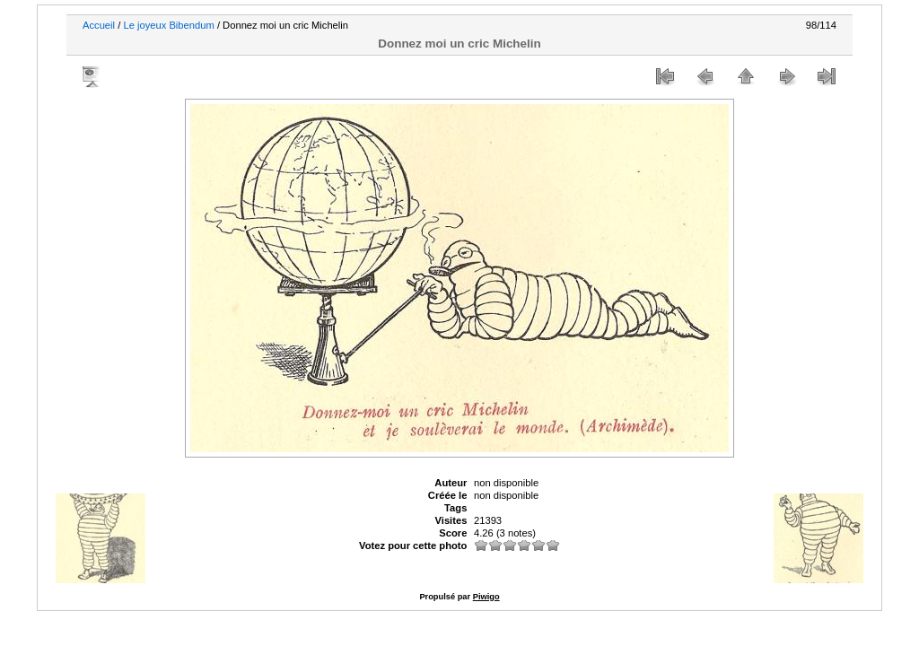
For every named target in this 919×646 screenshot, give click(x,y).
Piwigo (486, 596)
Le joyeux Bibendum (168, 25)
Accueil (99, 25)
